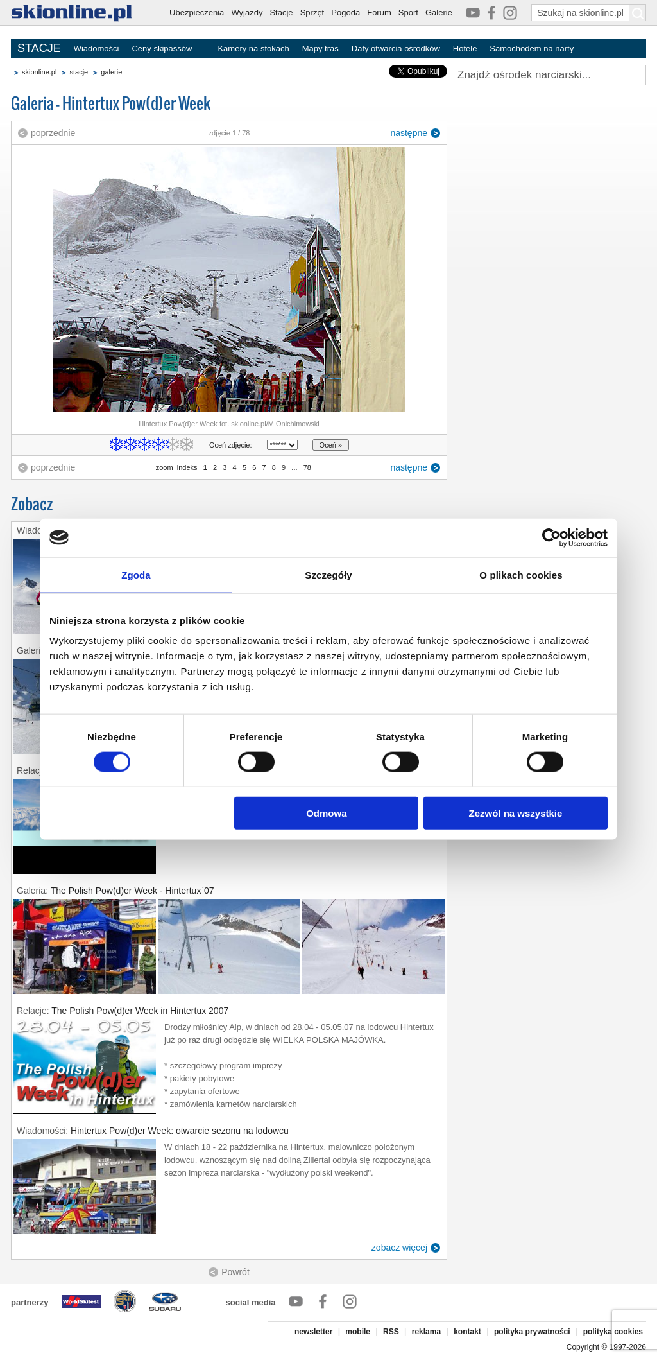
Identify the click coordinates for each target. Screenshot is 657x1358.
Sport (408, 12)
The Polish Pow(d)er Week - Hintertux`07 (132, 890)
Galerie (438, 12)
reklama (426, 1331)
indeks (187, 467)
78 (307, 467)
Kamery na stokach (253, 48)
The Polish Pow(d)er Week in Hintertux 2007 (139, 1010)
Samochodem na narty (532, 48)
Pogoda (345, 12)
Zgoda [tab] (136, 574)
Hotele (465, 48)
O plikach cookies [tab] (520, 574)
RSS (391, 1331)
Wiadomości (96, 48)
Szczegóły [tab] (328, 574)
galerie (111, 72)
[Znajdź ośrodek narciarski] (550, 75)
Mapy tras (320, 48)
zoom (164, 467)
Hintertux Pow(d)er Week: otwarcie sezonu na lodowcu (180, 1131)
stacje (78, 72)
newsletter (313, 1331)
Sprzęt (312, 12)
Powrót (235, 1272)
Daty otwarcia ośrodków (396, 48)
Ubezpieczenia (196, 12)
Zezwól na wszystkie (516, 813)
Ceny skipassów (162, 48)
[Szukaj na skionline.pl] (637, 12)
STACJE (39, 48)
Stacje (281, 12)
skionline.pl (39, 72)
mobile (357, 1331)
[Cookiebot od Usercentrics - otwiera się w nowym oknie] (551, 537)
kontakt (467, 1331)
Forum (379, 12)
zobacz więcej (399, 1247)
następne (408, 133)
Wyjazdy (246, 12)
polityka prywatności (532, 1331)
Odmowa (326, 813)
